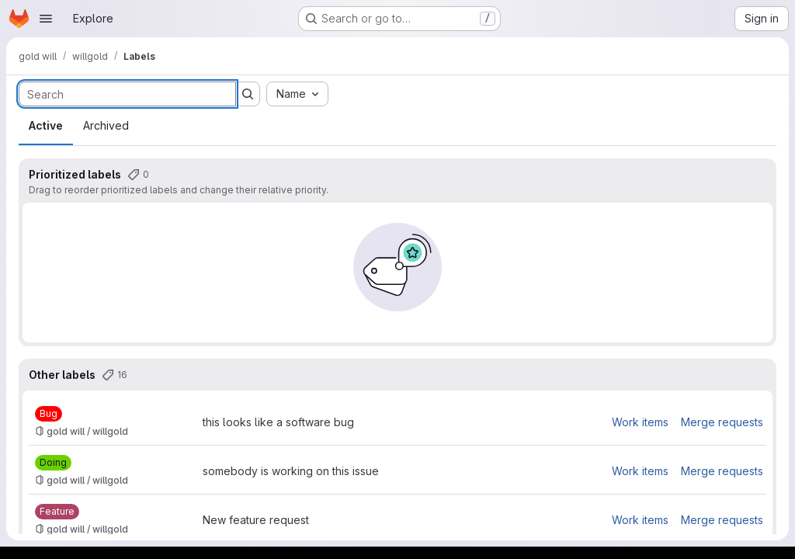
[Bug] (48, 414)
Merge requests (722, 422)
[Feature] (57, 511)
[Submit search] (247, 94)
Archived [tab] (106, 125)
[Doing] (53, 462)
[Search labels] (127, 94)
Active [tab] (46, 125)
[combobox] (297, 94)
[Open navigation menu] (45, 18)
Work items (640, 422)
